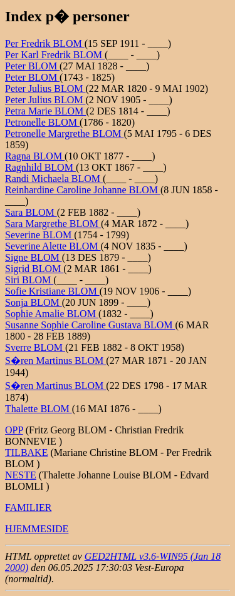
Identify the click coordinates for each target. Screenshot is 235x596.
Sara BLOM (31, 212)
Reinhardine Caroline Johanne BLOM (82, 189)
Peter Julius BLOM (45, 88)
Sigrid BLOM (34, 268)
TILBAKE (26, 452)
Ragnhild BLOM (40, 167)
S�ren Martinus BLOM (55, 360)
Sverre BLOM (35, 347)
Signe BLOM (33, 257)
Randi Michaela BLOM (54, 178)
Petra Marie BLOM (45, 111)
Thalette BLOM (38, 408)
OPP (14, 430)
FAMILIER (28, 507)
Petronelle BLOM (42, 122)
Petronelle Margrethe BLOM (64, 133)
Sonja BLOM (33, 302)
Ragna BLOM (35, 156)
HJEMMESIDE (36, 528)
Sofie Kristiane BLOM (52, 291)
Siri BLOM (29, 280)
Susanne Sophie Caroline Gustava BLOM (90, 325)
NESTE (20, 475)
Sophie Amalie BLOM (51, 313)
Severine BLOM (39, 235)
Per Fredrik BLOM (45, 43)
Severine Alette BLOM (52, 246)
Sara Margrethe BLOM (53, 223)
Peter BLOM (32, 66)
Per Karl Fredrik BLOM (55, 54)
